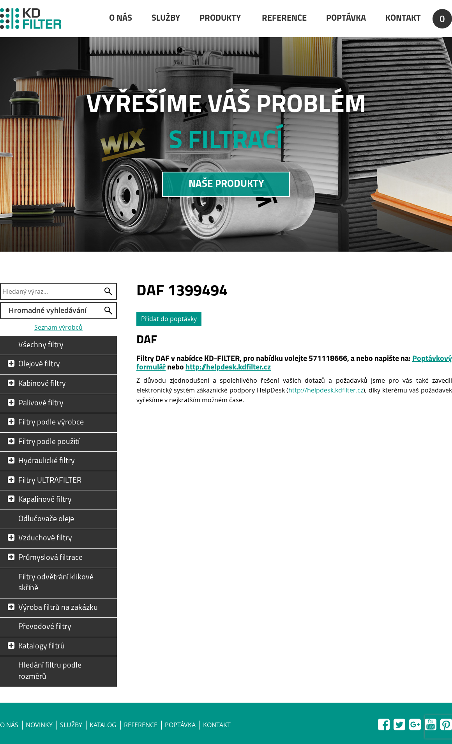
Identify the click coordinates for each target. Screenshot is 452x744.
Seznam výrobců (58, 327)
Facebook (384, 723)
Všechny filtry (41, 345)
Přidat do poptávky (169, 318)
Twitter (399, 723)
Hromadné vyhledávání (48, 310)
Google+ (415, 723)
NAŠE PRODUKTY (226, 184)
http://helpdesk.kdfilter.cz (228, 367)
